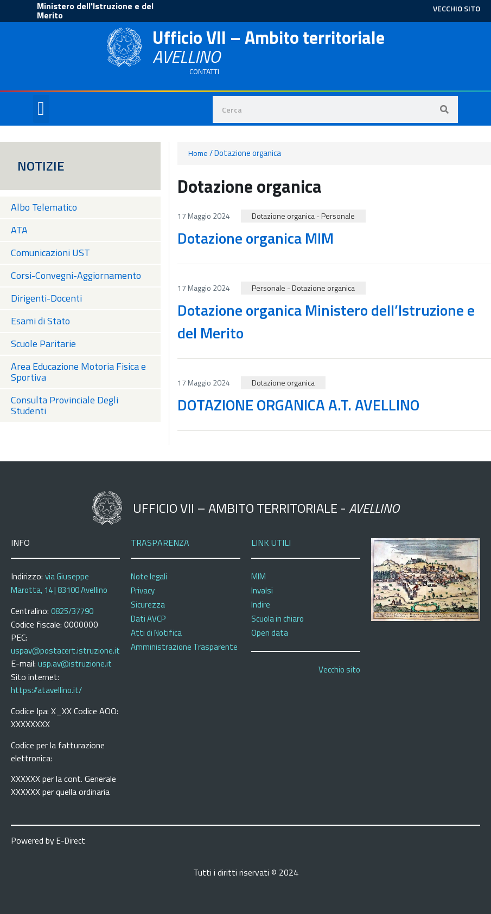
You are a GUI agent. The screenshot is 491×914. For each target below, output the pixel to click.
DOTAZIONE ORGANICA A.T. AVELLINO (298, 404)
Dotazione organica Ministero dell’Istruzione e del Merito (326, 321)
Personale (338, 215)
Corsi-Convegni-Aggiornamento (76, 275)
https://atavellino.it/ (46, 690)
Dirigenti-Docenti (46, 298)
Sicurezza (148, 604)
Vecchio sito (339, 669)
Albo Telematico (44, 207)
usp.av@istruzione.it (75, 663)
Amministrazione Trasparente (184, 647)
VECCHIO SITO (456, 8)
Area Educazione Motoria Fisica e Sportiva (78, 371)
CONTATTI (204, 71)
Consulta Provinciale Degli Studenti (64, 405)
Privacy (143, 590)
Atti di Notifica (156, 632)
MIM (258, 576)
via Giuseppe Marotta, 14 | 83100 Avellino (59, 583)
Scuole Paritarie (43, 343)
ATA (19, 230)
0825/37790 (72, 611)
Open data (269, 632)
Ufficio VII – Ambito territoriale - (266, 508)
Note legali (149, 576)
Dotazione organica (283, 215)
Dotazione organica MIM (255, 238)
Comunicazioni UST (50, 252)
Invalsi (262, 590)
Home (198, 153)
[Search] (444, 109)
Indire (260, 604)
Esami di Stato (40, 321)
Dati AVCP (148, 618)
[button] (41, 109)
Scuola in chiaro (277, 618)
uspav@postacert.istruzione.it (65, 650)
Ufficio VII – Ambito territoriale (268, 46)
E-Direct (70, 840)
